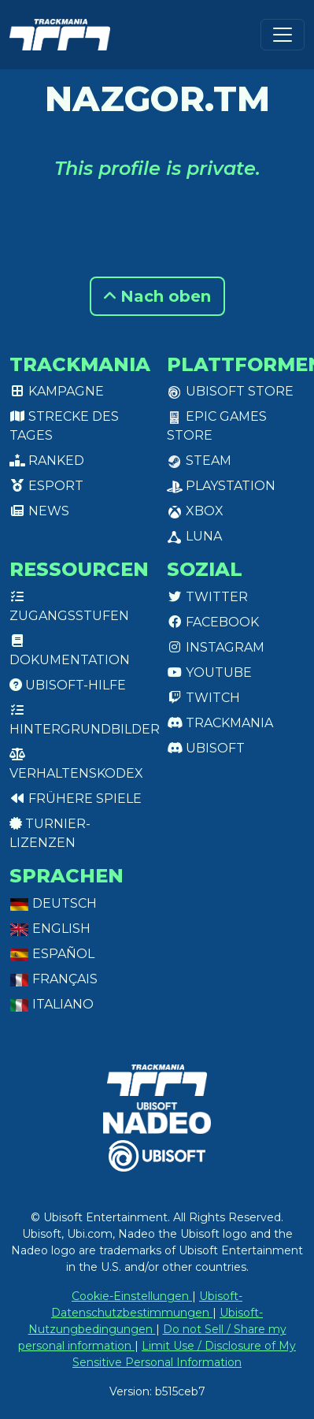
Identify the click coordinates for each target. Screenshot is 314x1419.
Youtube (209, 672)
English (50, 928)
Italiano (51, 1004)
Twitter (207, 596)
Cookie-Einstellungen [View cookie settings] (132, 1296)
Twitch (203, 697)
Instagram (215, 647)
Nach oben (157, 296)
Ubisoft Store (230, 391)
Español (51, 953)
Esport (46, 485)
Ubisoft (206, 748)
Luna (194, 536)
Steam (199, 460)
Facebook (213, 622)
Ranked (46, 460)
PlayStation (221, 485)
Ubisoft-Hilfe (67, 685)
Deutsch (53, 903)
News (39, 510)
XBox (195, 510)
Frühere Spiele (75, 798)
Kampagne (56, 391)
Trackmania (220, 722)
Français (53, 978)
